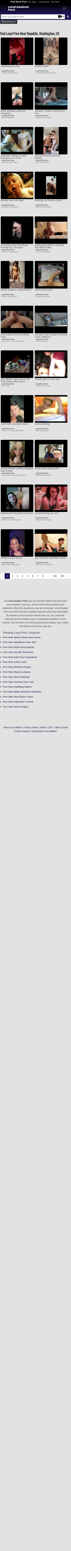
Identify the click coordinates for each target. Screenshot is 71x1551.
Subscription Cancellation (44, 731)
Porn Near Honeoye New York (18, 682)
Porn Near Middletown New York (19, 642)
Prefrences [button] (8, 22)
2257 (50, 727)
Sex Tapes (32, 2)
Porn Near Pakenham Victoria (18, 701)
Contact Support (22, 731)
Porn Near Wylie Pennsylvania (18, 647)
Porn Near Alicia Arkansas (16, 677)
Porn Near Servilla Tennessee (18, 652)
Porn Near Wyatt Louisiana (16, 672)
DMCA (43, 727)
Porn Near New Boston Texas (18, 696)
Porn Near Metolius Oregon (17, 667)
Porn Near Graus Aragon (15, 706)
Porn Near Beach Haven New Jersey (22, 637)
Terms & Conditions (13, 727)
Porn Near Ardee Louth (14, 662)
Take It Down (61, 727)
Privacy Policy (31, 727)
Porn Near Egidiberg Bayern (17, 686)
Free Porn (55, 2)
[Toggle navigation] (64, 8)
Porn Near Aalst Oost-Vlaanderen (20, 657)
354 (55, 576)
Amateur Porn (43, 2)
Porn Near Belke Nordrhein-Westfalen (22, 691)
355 (62, 576)
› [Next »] (68, 576)
